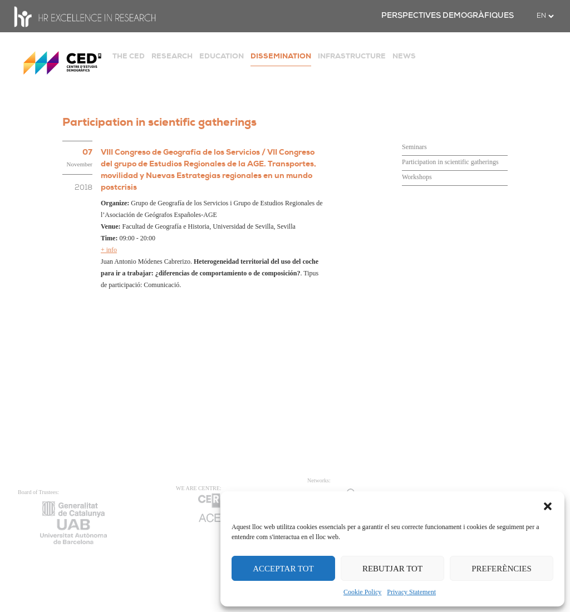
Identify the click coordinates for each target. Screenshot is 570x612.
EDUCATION (221, 56)
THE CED (128, 56)
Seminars (414, 147)
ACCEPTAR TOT (283, 568)
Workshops (417, 177)
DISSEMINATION (280, 56)
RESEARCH (172, 56)
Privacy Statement (411, 592)
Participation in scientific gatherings (450, 162)
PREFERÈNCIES (501, 568)
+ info (109, 250)
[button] (547, 505)
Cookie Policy (362, 592)
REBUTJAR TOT (392, 568)
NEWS (404, 56)
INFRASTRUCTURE (352, 56)
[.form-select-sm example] (545, 16)
